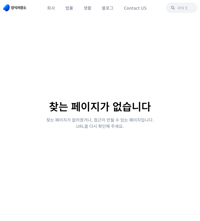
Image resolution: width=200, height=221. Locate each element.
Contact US (135, 8)
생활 (87, 8)
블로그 (108, 8)
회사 (51, 8)
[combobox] (181, 8)
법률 (69, 8)
